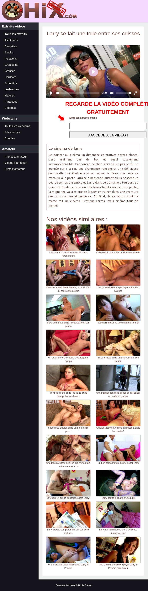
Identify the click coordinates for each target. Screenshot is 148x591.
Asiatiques (11, 40)
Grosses (10, 70)
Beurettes (11, 46)
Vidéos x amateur (16, 162)
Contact (88, 585)
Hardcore (10, 77)
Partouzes (11, 101)
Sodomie (10, 107)
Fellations (11, 58)
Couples (10, 138)
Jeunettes (11, 83)
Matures (10, 95)
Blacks (9, 52)
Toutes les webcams (17, 126)
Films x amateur (15, 168)
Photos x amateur (16, 156)
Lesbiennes (12, 89)
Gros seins (11, 64)
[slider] (78, 93)
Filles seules (12, 132)
